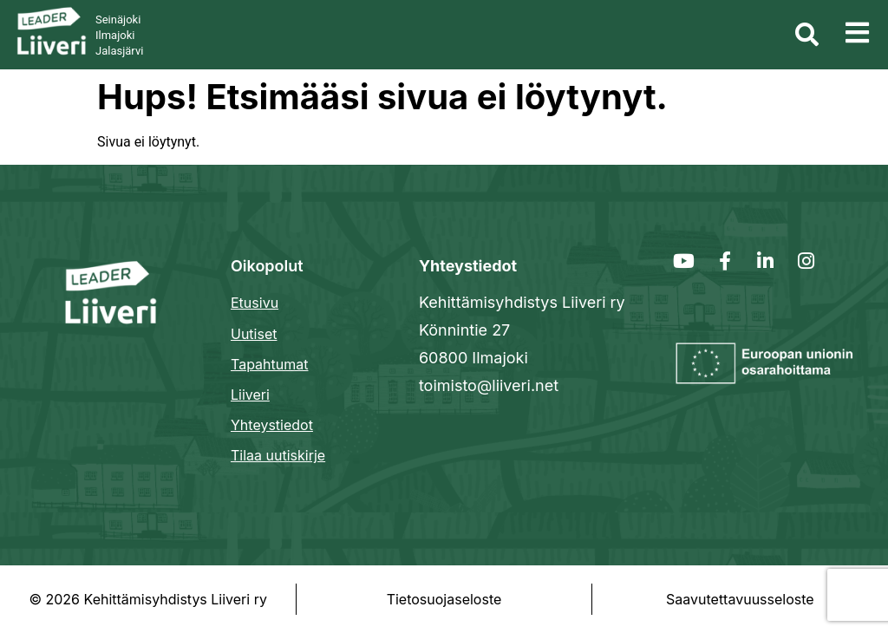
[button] (857, 33)
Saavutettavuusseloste (740, 599)
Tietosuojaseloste (444, 599)
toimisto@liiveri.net (488, 385)
